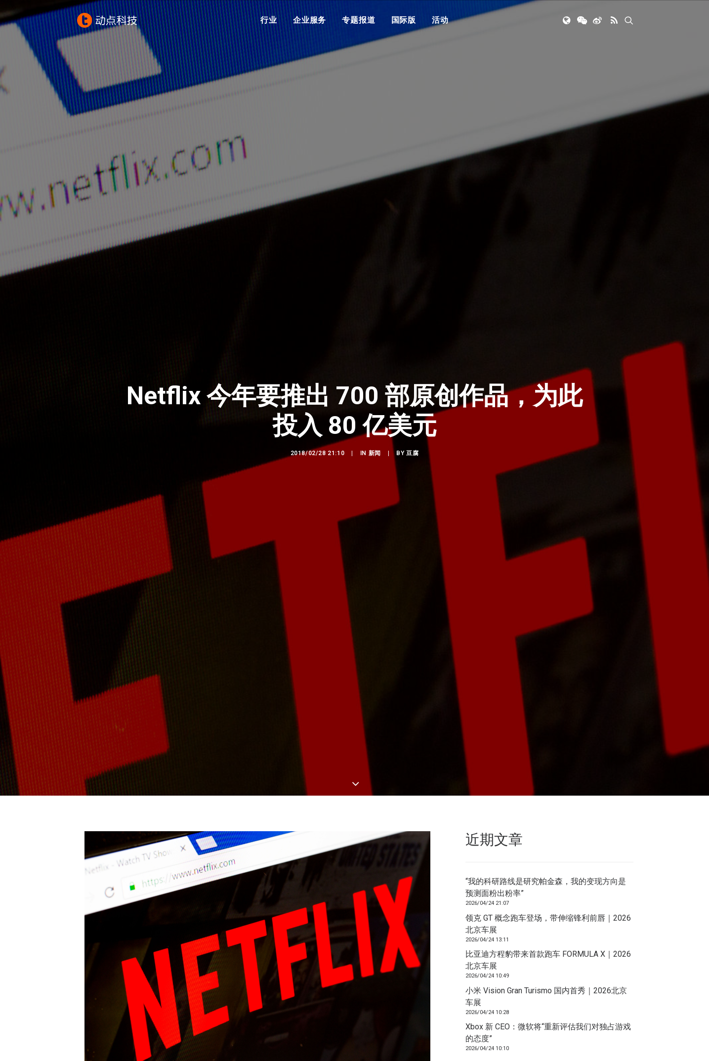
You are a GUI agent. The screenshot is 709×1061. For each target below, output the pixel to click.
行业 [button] (268, 21)
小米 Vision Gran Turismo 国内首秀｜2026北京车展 (546, 996)
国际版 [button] (403, 21)
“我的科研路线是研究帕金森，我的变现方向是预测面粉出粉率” (545, 887)
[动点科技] (107, 21)
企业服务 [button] (309, 21)
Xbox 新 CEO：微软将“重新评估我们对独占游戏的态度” (548, 1032)
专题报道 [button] (358, 21)
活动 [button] (440, 21)
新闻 (375, 453)
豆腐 (412, 453)
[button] (567, 21)
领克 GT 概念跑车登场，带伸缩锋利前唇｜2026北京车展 (548, 923)
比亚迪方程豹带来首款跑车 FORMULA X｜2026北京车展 (548, 960)
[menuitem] (268, 21)
